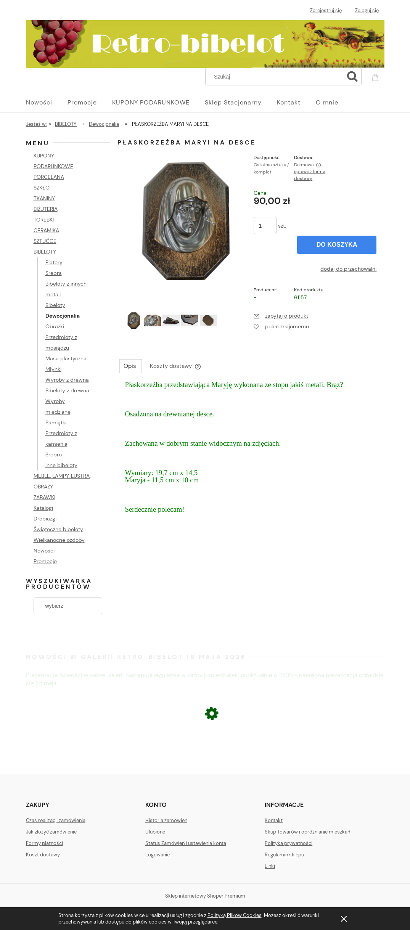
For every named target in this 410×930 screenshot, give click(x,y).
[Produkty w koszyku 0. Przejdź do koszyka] (376, 76)
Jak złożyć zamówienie (51, 832)
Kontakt (274, 820)
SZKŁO (42, 187)
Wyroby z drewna (67, 379)
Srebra (53, 273)
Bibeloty (55, 305)
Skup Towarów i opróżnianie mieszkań (307, 832)
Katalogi (43, 507)
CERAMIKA (46, 230)
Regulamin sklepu (284, 854)
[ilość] (265, 225)
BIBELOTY (45, 251)
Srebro (53, 454)
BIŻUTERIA (46, 209)
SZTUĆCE (45, 241)
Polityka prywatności (288, 843)
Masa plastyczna (66, 358)
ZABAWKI (44, 497)
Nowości (44, 550)
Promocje (45, 561)
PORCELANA (49, 176)
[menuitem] (47, 102)
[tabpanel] (250, 454)
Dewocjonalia (62, 315)
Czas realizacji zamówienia (55, 820)
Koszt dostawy (43, 854)
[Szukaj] (352, 76)
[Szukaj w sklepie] (276, 76)
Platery (54, 262)
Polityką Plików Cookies (234, 915)
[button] (281, 315)
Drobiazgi (45, 518)
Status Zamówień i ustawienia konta (185, 843)
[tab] (130, 366)
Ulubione (155, 832)
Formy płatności (44, 843)
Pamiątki (55, 422)
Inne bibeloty (61, 465)
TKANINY (44, 198)
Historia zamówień (166, 820)
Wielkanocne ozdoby (59, 539)
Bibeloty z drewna (67, 390)
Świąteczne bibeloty (58, 529)
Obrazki (54, 326)
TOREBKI (44, 219)
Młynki (53, 369)
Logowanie (157, 854)
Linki (270, 866)
